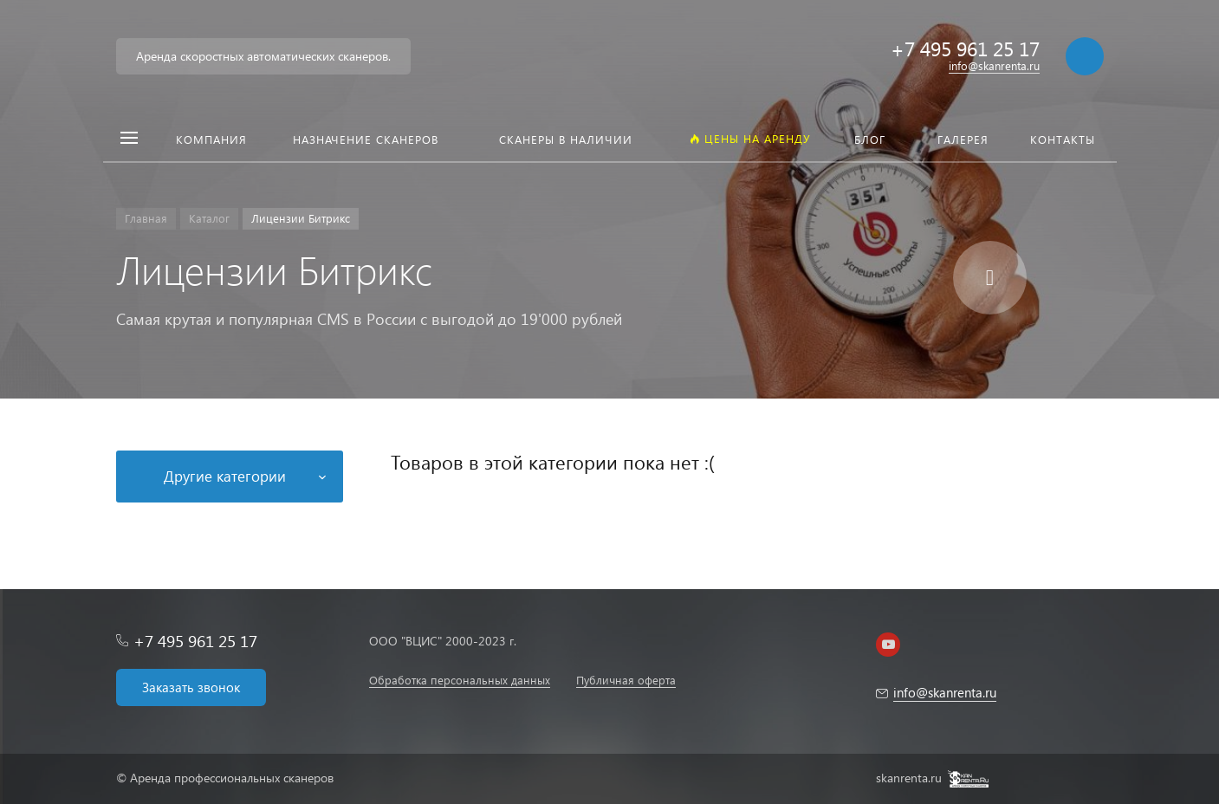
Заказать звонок (191, 687)
